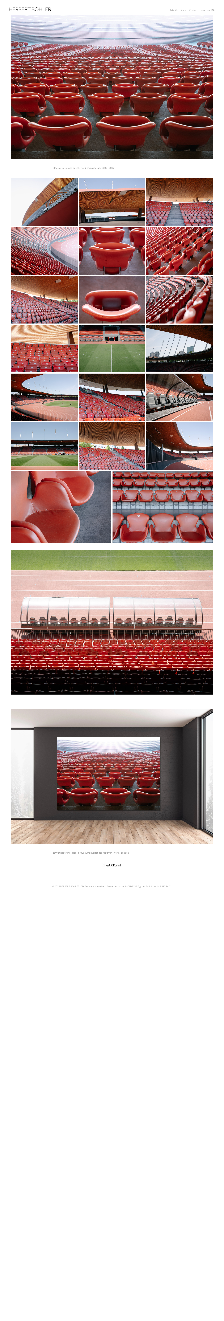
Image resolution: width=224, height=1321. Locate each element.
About (184, 10)
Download (204, 10)
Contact (193, 10)
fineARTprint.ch (121, 853)
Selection (174, 10)
